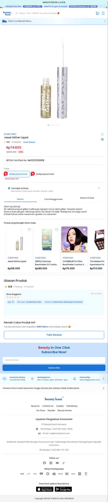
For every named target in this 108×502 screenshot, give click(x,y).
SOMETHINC (10, 134)
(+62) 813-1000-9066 (62, 429)
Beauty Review (65, 410)
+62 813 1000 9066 (17, 380)
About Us (35, 406)
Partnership (71, 406)
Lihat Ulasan (29, 142)
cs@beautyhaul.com (59, 433)
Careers (60, 406)
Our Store (40, 410)
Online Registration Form (90, 380)
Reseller (51, 410)
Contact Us (47, 406)
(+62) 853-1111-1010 (60, 450)
